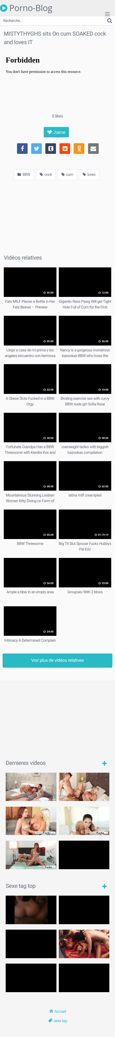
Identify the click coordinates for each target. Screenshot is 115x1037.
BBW (23, 174)
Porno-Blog (26, 8)
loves (89, 174)
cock (46, 174)
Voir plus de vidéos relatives (57, 660)
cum (67, 174)
